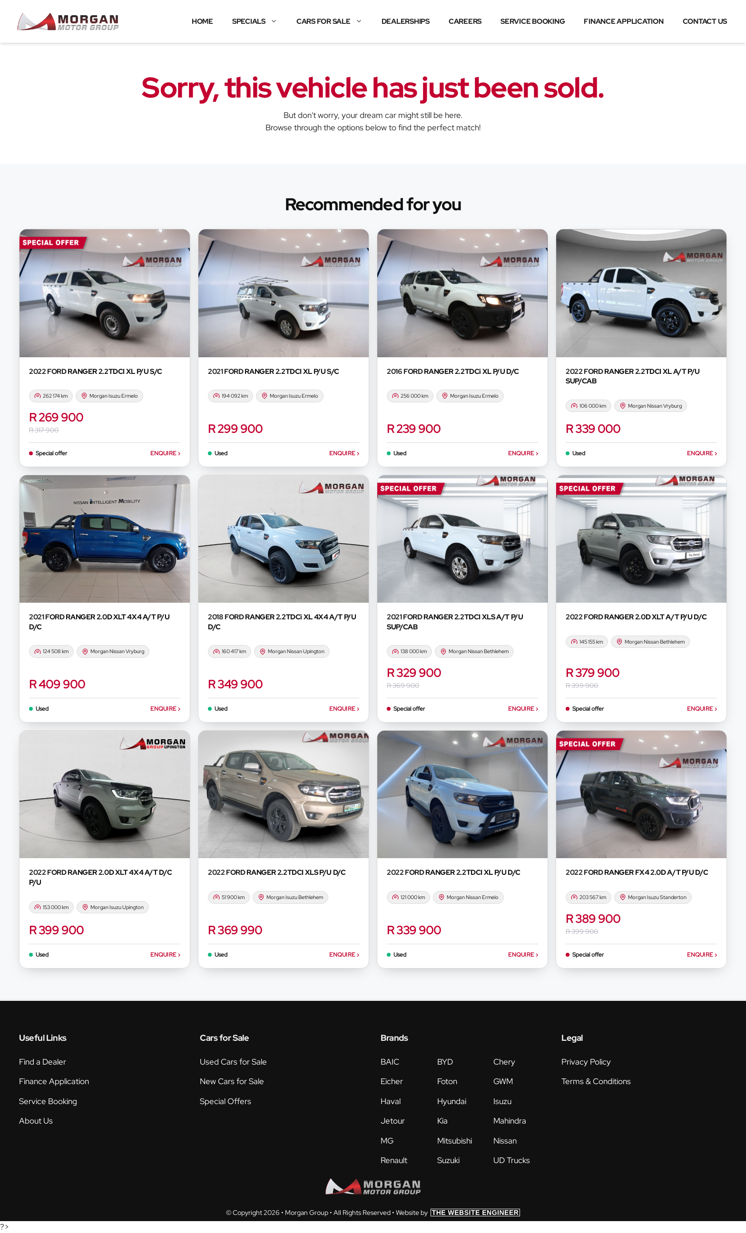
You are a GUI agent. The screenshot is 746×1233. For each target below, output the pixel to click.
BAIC (390, 1062)
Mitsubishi (454, 1140)
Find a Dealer (42, 1062)
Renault (394, 1160)
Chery (504, 1062)
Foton (447, 1081)
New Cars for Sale (232, 1081)
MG (387, 1140)
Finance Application (623, 21)
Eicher (392, 1081)
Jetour (393, 1121)
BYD (445, 1062)
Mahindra (509, 1121)
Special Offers (225, 1101)
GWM (503, 1081)
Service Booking (533, 21)
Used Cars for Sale (233, 1062)
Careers (465, 21)
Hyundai (451, 1101)
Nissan (505, 1140)
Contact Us (705, 21)
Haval (391, 1101)
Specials (259, 21)
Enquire (165, 453)
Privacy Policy (586, 1062)
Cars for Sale (334, 21)
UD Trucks (511, 1160)
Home (202, 21)
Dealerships (406, 21)
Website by (458, 1212)
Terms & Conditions (596, 1081)
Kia (442, 1121)
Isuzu (502, 1101)
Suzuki (448, 1160)
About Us (36, 1121)
